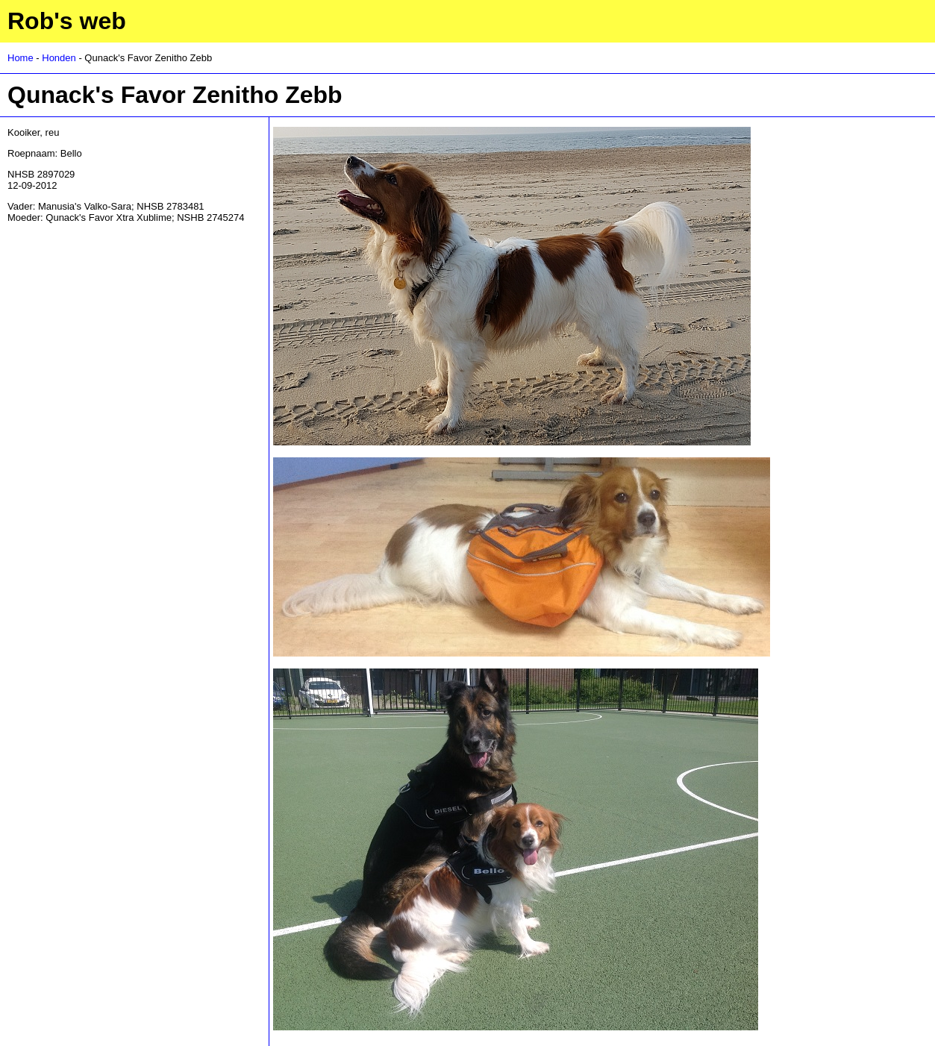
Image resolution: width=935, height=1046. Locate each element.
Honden (59, 57)
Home (20, 57)
